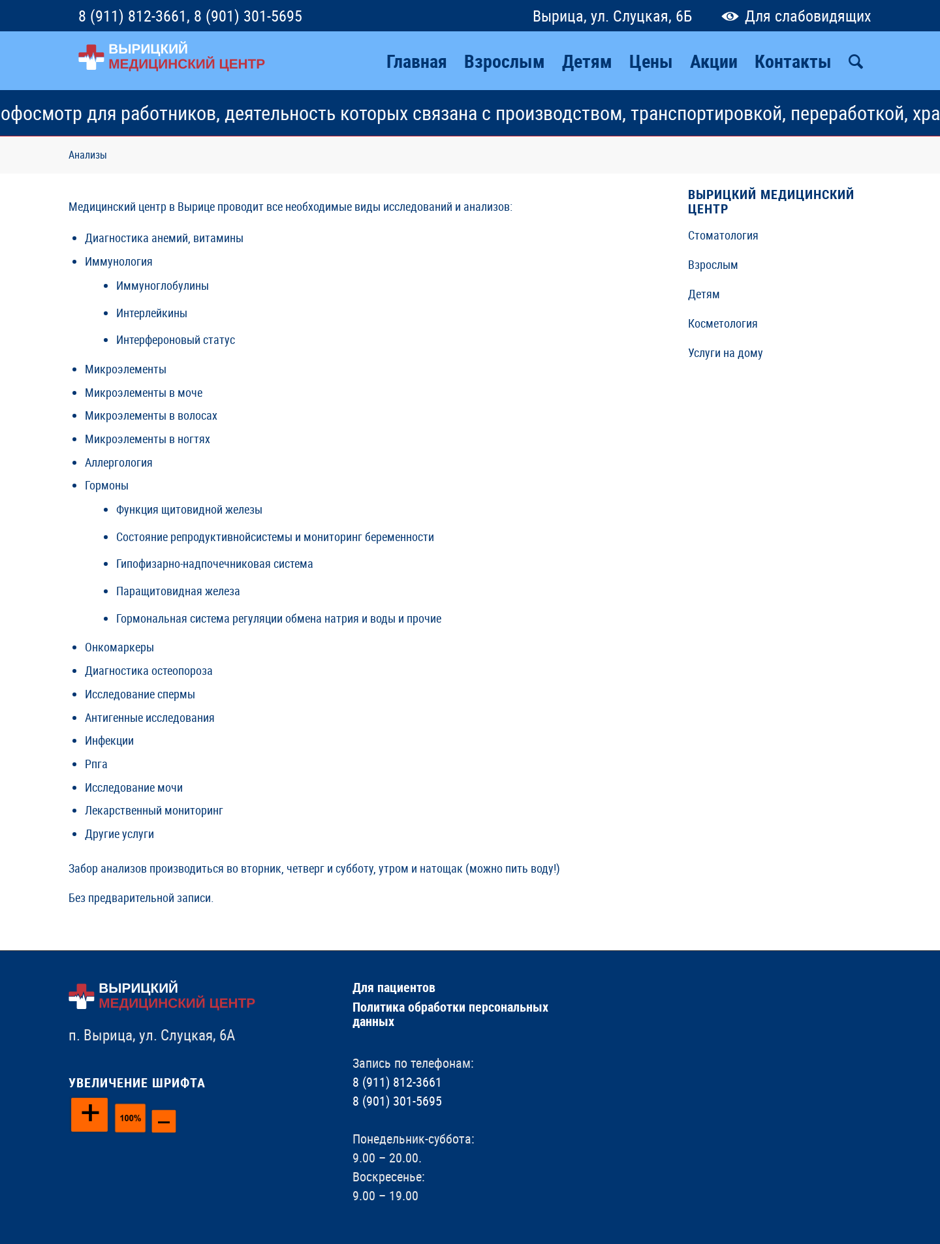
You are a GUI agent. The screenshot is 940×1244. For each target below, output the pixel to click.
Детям (704, 294)
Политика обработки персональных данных (450, 1014)
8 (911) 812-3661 (132, 15)
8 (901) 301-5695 (248, 15)
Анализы (88, 155)
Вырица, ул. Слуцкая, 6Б (612, 15)
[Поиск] (855, 60)
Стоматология (723, 235)
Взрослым (713, 264)
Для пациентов (393, 987)
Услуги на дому (725, 352)
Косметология (723, 323)
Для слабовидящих (793, 15)
